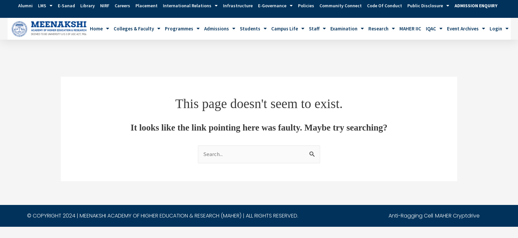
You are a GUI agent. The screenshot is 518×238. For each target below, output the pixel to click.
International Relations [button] (190, 5)
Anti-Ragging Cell (410, 200)
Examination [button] (347, 28)
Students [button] (253, 28)
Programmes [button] (182, 28)
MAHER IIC (410, 28)
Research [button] (381, 28)
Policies (306, 6)
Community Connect (340, 6)
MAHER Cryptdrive (457, 200)
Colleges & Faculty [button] (137, 28)
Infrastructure (238, 6)
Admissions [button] (219, 28)
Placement (146, 6)
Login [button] (499, 28)
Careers (122, 6)
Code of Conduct (384, 6)
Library (87, 6)
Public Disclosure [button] (428, 5)
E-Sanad (66, 6)
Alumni (25, 6)
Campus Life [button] (287, 28)
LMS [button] (45, 5)
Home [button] (99, 28)
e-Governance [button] (275, 5)
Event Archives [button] (466, 28)
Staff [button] (317, 28)
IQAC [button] (434, 28)
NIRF (104, 6)
